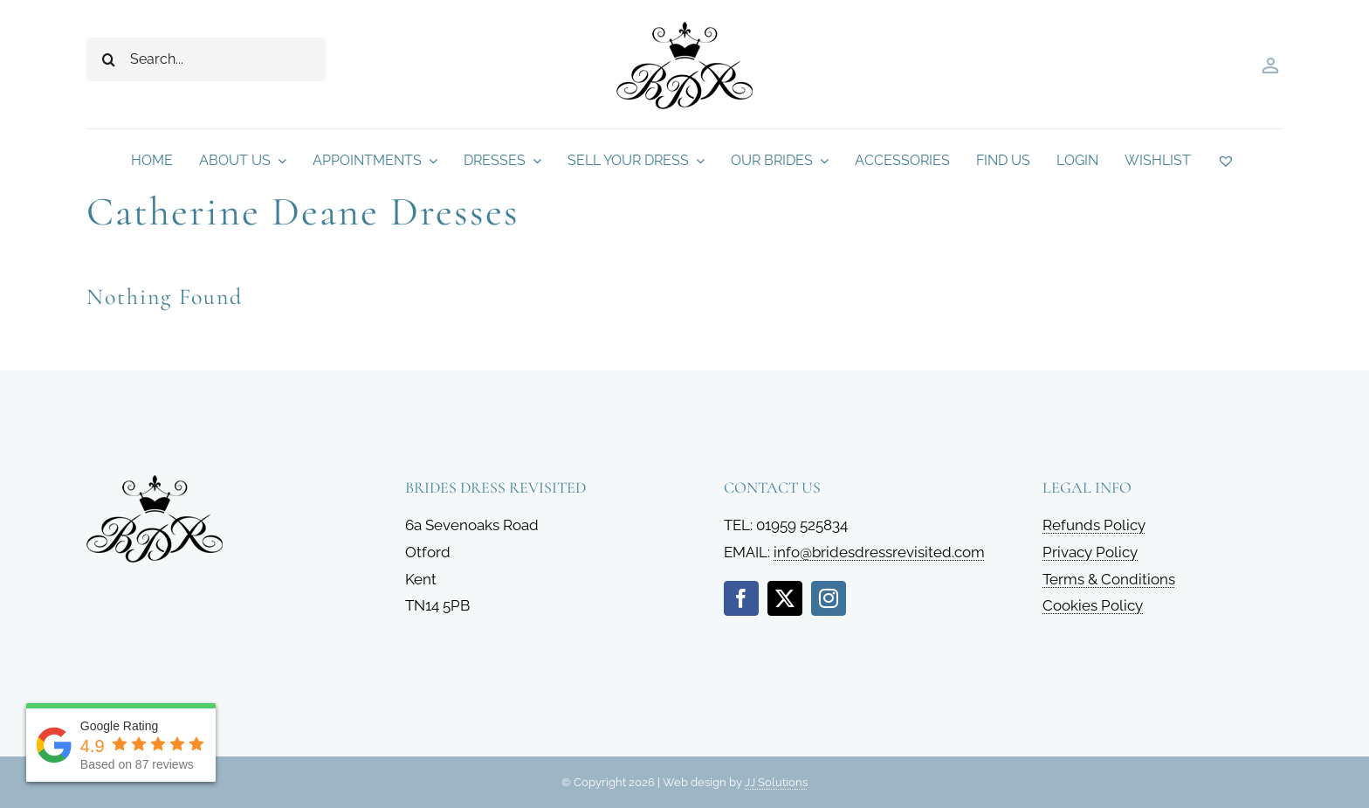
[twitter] (784, 598)
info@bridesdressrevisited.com (879, 552)
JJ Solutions (776, 782)
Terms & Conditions (1108, 579)
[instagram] (828, 598)
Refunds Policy (1093, 525)
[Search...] (206, 59)
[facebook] (741, 598)
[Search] (108, 59)
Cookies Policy (1092, 605)
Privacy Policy (1090, 552)
